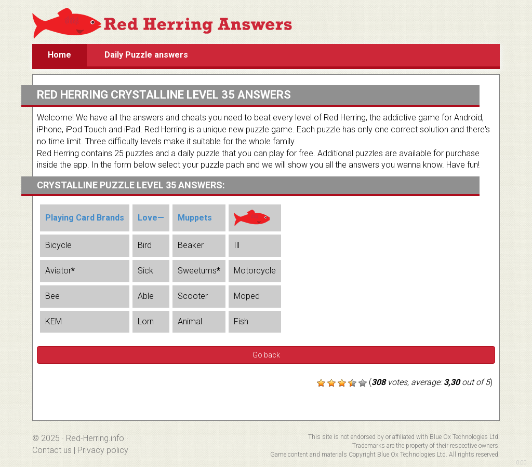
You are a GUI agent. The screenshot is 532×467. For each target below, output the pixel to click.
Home (59, 55)
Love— (151, 218)
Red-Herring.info (95, 438)
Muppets (195, 218)
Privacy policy (102, 450)
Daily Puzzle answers (146, 55)
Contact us (52, 450)
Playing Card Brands (84, 218)
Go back (266, 355)
